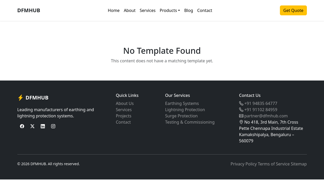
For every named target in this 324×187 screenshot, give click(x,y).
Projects (124, 116)
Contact (204, 10)
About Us (125, 103)
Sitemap (299, 164)
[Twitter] (32, 126)
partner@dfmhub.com (266, 116)
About (129, 10)
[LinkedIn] (42, 126)
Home (114, 10)
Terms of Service (274, 164)
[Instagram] (53, 126)
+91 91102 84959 (260, 109)
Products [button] (168, 10)
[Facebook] (22, 126)
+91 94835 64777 (260, 103)
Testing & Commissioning (190, 122)
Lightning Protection (185, 109)
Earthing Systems (182, 103)
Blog (188, 10)
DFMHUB (28, 10)
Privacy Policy (244, 164)
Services (148, 10)
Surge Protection (181, 116)
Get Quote (293, 10)
